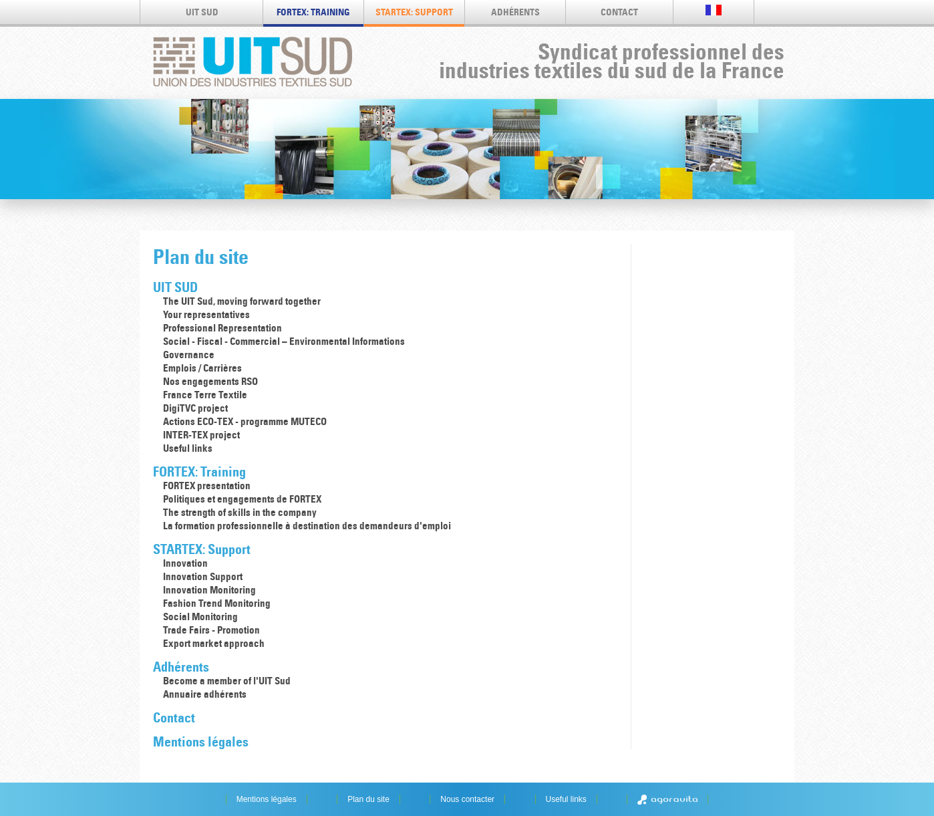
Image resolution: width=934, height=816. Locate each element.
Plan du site (368, 799)
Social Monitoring (200, 616)
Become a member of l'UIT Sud (227, 680)
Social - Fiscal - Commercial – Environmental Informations (284, 341)
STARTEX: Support (414, 12)
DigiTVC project (195, 408)
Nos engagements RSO (210, 381)
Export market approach (214, 643)
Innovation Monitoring (209, 589)
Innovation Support (203, 576)
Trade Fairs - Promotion (211, 630)
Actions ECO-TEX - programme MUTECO (245, 421)
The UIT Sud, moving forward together (242, 301)
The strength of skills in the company (240, 512)
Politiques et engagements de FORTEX (242, 499)
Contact (619, 12)
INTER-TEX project (201, 434)
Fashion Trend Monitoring (217, 603)
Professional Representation (222, 327)
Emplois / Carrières (202, 368)
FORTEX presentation (207, 485)
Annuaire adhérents (205, 694)
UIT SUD (202, 12)
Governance (188, 354)
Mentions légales (201, 742)
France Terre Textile (205, 394)
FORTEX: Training (313, 12)
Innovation (185, 563)
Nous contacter (467, 799)
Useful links (187, 448)
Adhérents (515, 12)
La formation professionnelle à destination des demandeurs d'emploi (307, 525)
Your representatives (206, 314)
